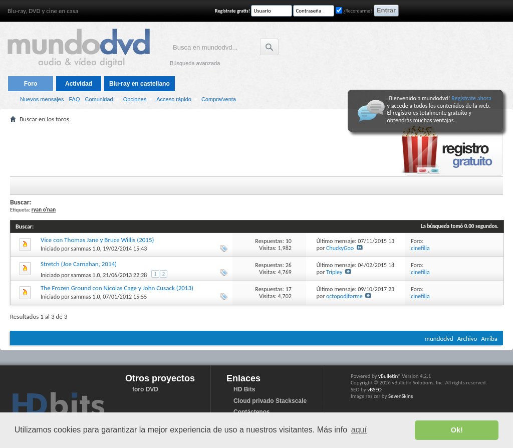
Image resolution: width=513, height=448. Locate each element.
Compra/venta (218, 99)
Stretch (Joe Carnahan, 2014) (79, 264)
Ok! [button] (457, 430)
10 (289, 241)
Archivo (467, 338)
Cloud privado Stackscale (270, 400)
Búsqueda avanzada (195, 63)
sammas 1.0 (85, 248)
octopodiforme (344, 296)
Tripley (334, 272)
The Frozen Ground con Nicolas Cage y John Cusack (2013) (117, 288)
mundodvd (439, 338)
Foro (31, 83)
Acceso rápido (173, 99)
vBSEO (374, 389)
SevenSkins (400, 396)
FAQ (74, 99)
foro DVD (145, 389)
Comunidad (99, 99)
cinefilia (420, 248)
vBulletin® (389, 376)
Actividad (78, 83)
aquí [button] (359, 429)
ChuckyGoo (340, 248)
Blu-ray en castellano (139, 83)
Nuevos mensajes (42, 99)
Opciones (134, 99)
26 (289, 265)
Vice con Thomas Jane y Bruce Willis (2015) (97, 240)
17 (289, 289)
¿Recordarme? (354, 11)
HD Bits (244, 389)
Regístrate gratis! (232, 11)
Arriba (489, 338)
